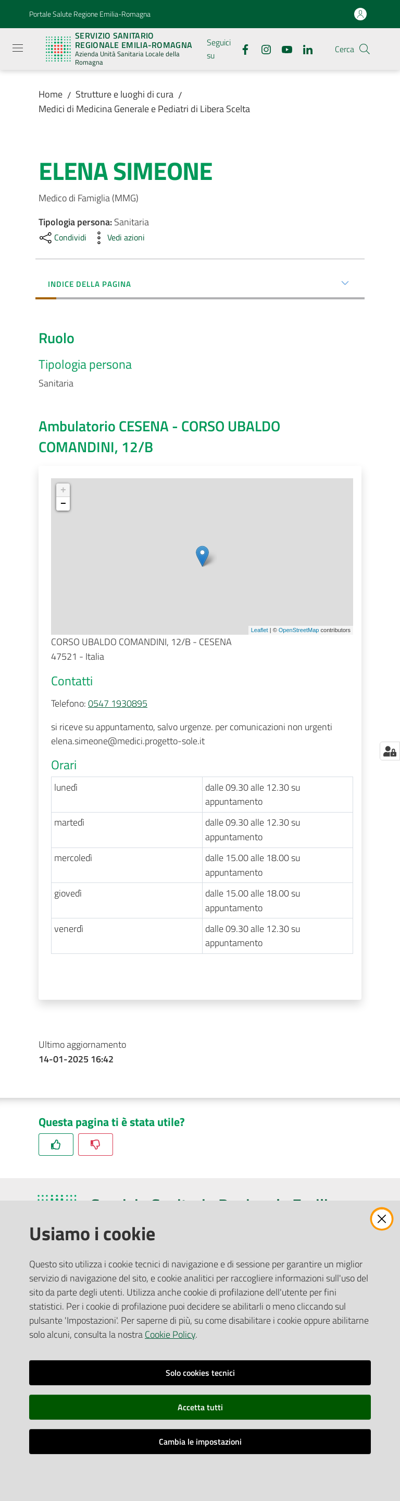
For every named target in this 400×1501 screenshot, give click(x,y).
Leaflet (259, 630)
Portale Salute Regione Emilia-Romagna (90, 13)
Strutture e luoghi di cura (124, 94)
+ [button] (63, 490)
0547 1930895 (117, 703)
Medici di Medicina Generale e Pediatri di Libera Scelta (144, 109)
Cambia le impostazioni (200, 1441)
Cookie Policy (170, 1334)
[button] (364, 49)
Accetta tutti (200, 1407)
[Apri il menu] (17, 48)
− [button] (63, 504)
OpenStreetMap (299, 630)
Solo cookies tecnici (200, 1372)
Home (51, 94)
